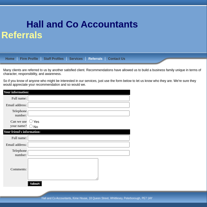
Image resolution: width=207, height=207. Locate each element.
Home (9, 59)
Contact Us (116, 59)
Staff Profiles (54, 59)
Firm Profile (29, 59)
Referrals (95, 59)
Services (76, 59)
